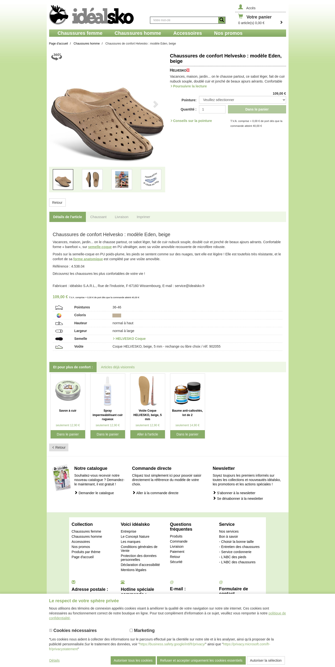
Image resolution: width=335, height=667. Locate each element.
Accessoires (81, 542)
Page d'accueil (83, 557)
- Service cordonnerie (235, 552)
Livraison (176, 546)
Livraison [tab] (121, 217)
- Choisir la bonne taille (236, 542)
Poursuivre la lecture (190, 86)
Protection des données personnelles (138, 558)
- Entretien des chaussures (239, 547)
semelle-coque (100, 247)
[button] (58, 124)
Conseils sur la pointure (192, 121)
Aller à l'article (147, 434)
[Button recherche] (221, 20)
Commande (178, 541)
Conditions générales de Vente (139, 549)
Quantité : (188, 109)
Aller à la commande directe (155, 493)
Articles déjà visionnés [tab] (118, 367)
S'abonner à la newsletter (234, 493)
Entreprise (128, 531)
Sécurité (176, 562)
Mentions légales (133, 570)
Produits (176, 536)
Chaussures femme (86, 531)
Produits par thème (86, 552)
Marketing (142, 630)
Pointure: (188, 100)
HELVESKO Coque (130, 339)
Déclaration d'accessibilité (140, 565)
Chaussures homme (87, 536)
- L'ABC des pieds (232, 557)
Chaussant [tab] (98, 217)
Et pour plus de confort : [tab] (73, 367)
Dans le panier (257, 109)
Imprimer (143, 217)
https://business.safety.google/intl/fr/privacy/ (172, 644)
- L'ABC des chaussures (237, 562)
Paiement (177, 552)
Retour (57, 202)
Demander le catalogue (94, 493)
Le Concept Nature (135, 536)
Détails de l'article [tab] (67, 217)
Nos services (229, 531)
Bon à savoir (228, 536)
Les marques (130, 542)
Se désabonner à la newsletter (238, 498)
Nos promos (81, 547)
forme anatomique (88, 259)
